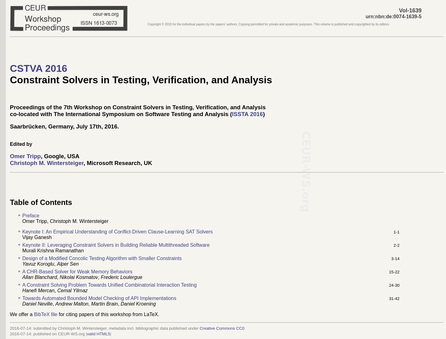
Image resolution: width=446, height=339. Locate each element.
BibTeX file (46, 314)
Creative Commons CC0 (222, 328)
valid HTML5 (98, 334)
